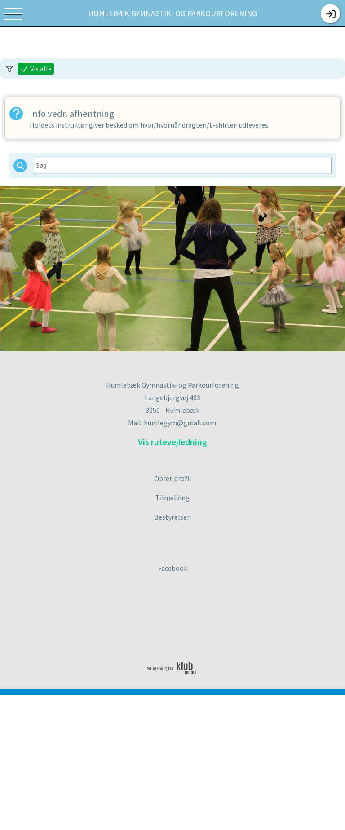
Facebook (172, 568)
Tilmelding (172, 497)
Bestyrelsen (172, 516)
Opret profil (172, 478)
